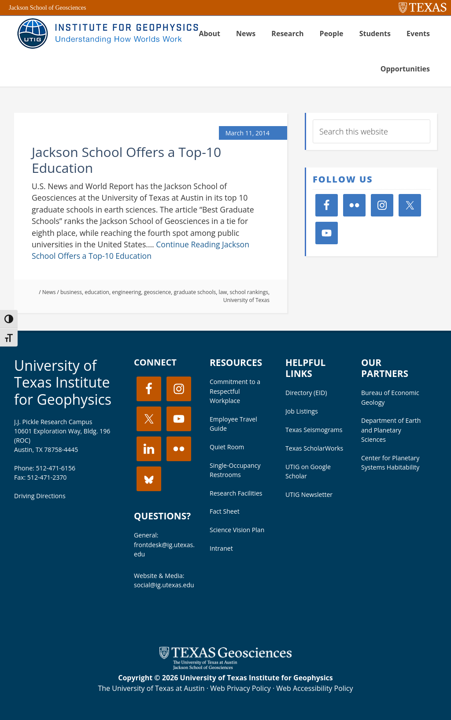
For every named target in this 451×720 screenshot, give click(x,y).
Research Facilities (236, 493)
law (222, 292)
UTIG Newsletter (309, 494)
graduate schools (195, 292)
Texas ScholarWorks (314, 448)
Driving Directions (40, 496)
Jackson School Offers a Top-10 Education (126, 160)
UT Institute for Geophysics (106, 33)
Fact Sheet (225, 511)
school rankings (249, 292)
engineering (126, 292)
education (97, 292)
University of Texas (246, 300)
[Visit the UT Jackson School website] (225, 667)
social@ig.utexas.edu (164, 585)
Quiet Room (227, 447)
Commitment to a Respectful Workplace (235, 390)
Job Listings (301, 411)
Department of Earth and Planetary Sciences (391, 429)
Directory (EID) (306, 392)
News (49, 292)
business (71, 292)
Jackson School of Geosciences (47, 7)
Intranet (221, 548)
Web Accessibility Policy (314, 688)
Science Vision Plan (237, 530)
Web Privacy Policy (240, 688)
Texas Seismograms (314, 429)
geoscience (157, 292)
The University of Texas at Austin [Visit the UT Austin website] (151, 688)
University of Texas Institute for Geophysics (62, 382)
